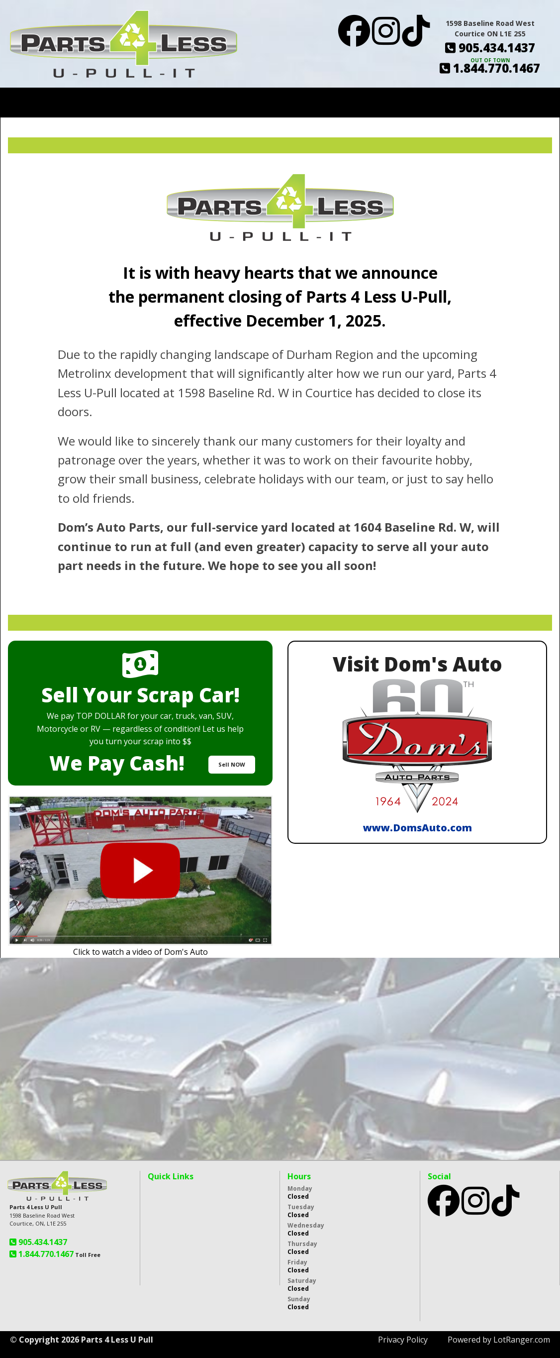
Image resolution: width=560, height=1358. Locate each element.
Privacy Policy (403, 1339)
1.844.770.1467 (45, 1253)
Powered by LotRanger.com (499, 1339)
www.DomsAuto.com (417, 827)
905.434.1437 (41, 1242)
